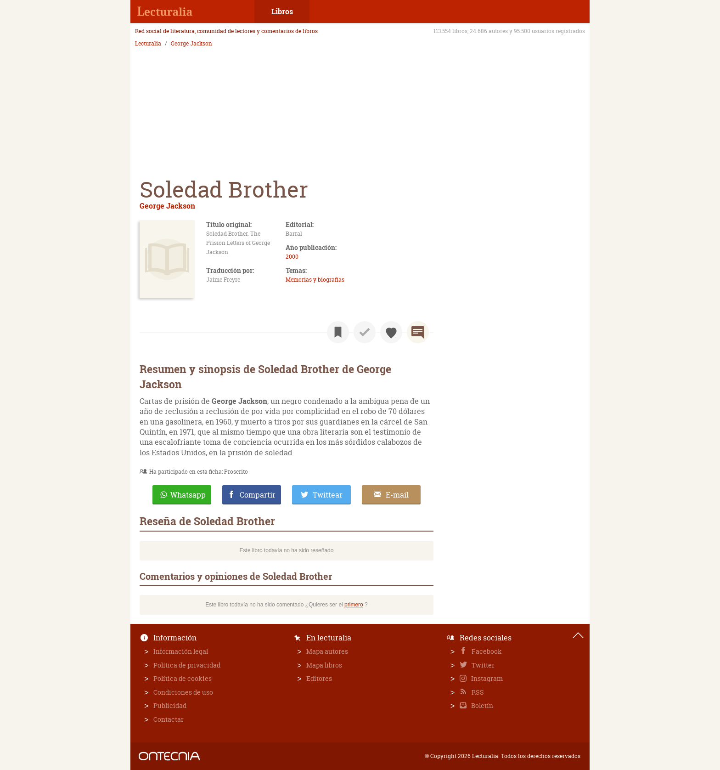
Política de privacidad (186, 665)
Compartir (258, 495)
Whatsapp (188, 495)
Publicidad (169, 705)
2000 (292, 256)
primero (353, 604)
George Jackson (191, 43)
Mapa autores (327, 651)
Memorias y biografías (315, 279)
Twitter (482, 665)
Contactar (168, 719)
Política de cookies (182, 678)
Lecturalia (148, 43)
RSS (477, 692)
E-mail (397, 495)
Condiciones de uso (183, 692)
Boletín (481, 705)
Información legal (180, 651)
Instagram (486, 678)
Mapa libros (324, 665)
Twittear (328, 495)
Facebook (486, 651)
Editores (319, 678)
